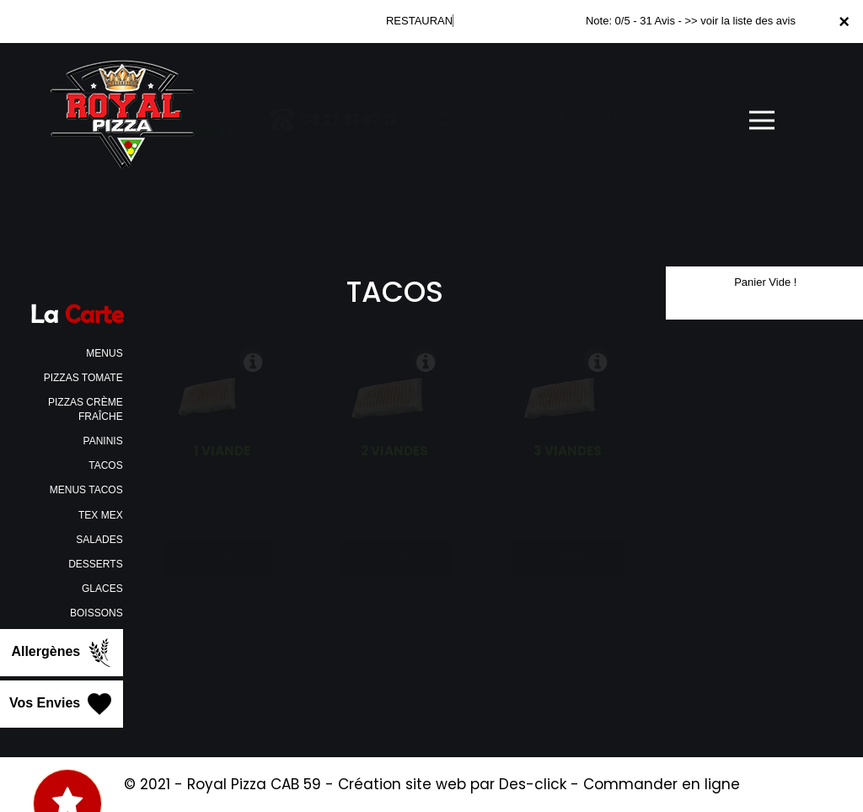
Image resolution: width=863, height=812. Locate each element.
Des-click (532, 784)
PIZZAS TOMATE (83, 378)
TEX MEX (100, 515)
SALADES (99, 540)
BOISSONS (96, 613)
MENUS (104, 353)
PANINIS (103, 441)
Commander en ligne (661, 784)
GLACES (102, 588)
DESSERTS (95, 564)
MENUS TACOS (86, 490)
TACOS (105, 465)
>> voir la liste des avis (740, 20)
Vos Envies (62, 704)
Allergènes (62, 652)
